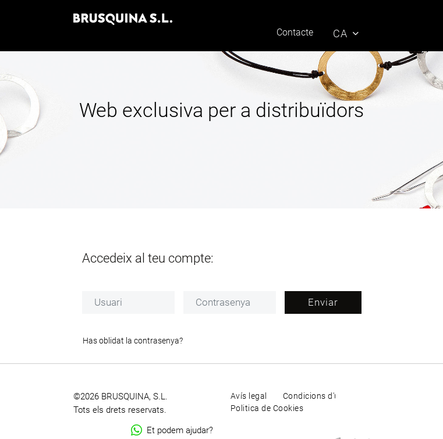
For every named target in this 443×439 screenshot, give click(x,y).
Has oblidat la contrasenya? (133, 340)
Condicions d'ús (313, 396)
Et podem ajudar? (172, 430)
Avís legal (249, 396)
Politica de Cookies (267, 408)
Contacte (295, 32)
